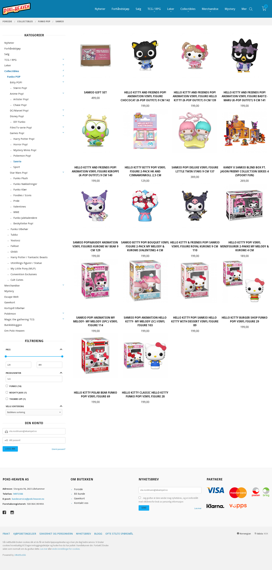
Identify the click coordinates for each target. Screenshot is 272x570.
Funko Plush (20, 178)
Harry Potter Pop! (23, 138)
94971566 (18, 493)
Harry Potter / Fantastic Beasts (29, 257)
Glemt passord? (58, 449)
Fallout (15, 246)
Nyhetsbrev (83, 533)
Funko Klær (20, 189)
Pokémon (10, 313)
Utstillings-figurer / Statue (26, 263)
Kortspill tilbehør (14, 308)
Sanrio (17, 161)
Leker (7, 65)
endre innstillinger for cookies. (66, 548)
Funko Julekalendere (25, 217)
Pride (16, 200)
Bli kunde (79, 493)
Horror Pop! (20, 144)
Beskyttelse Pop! (23, 223)
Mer (244, 9)
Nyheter (9, 42)
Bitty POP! (16, 82)
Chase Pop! (20, 105)
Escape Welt (11, 296)
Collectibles (11, 71)
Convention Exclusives (24, 274)
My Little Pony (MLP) (23, 268)
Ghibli (14, 251)
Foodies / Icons (22, 195)
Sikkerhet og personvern (56, 533)
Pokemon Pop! (22, 155)
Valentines (19, 206)
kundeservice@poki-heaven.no (28, 498)
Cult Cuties (17, 279)
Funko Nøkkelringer (25, 184)
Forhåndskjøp (12, 48)
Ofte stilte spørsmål (119, 533)
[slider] (6, 356)
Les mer (197, 508)
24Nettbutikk (20, 555)
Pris (8, 349)
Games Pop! (17, 133)
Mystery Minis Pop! (24, 150)
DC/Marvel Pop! (19, 110)
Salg (6, 54)
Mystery (9, 291)
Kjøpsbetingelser (24, 533)
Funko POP (13, 76)
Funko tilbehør (19, 229)
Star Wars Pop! (18, 172)
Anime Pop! (17, 93)
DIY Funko (19, 121)
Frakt (6, 533)
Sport (16, 167)
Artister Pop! (20, 99)
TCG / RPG (10, 59)
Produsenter (13, 373)
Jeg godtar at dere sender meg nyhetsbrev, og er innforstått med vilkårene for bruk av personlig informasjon (168, 500)
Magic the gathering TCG (19, 319)
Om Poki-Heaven (14, 330)
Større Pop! (20, 88)
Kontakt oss (81, 503)
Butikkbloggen (13, 325)
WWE (16, 212)
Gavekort (9, 302)
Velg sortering (15, 406)
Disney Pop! (17, 116)
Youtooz (15, 240)
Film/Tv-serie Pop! (21, 127)
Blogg (98, 533)
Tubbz (14, 234)
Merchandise (12, 285)
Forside (78, 489)
